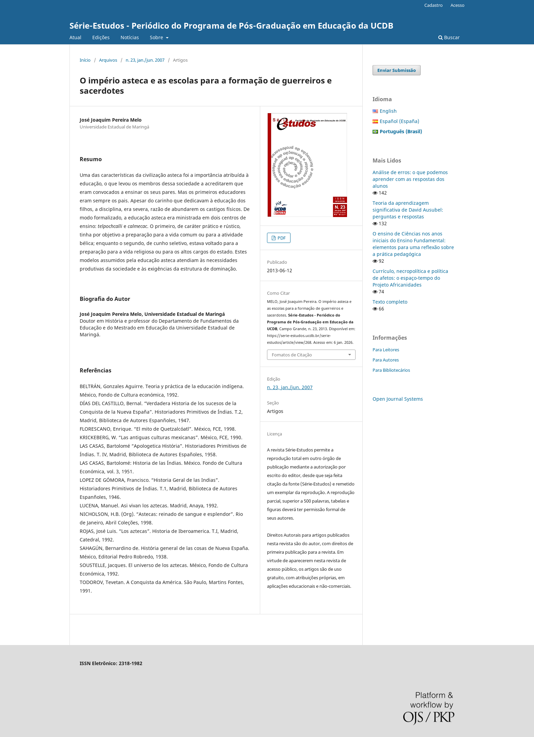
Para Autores (386, 360)
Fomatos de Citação (292, 355)
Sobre (157, 37)
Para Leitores (386, 350)
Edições (101, 37)
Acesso (458, 5)
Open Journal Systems (398, 399)
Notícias (130, 37)
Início (85, 60)
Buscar (449, 37)
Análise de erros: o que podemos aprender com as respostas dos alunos (410, 179)
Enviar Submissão (396, 70)
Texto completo (390, 301)
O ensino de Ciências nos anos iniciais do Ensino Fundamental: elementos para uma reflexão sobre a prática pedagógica (413, 243)
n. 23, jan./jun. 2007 (145, 60)
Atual (75, 37)
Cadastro (433, 5)
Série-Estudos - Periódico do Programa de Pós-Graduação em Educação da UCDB (231, 25)
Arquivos (108, 60)
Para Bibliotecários (391, 370)
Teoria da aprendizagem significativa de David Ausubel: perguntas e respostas (408, 210)
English (388, 111)
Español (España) (399, 121)
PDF (281, 238)
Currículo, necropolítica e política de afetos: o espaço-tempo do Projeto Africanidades (410, 278)
